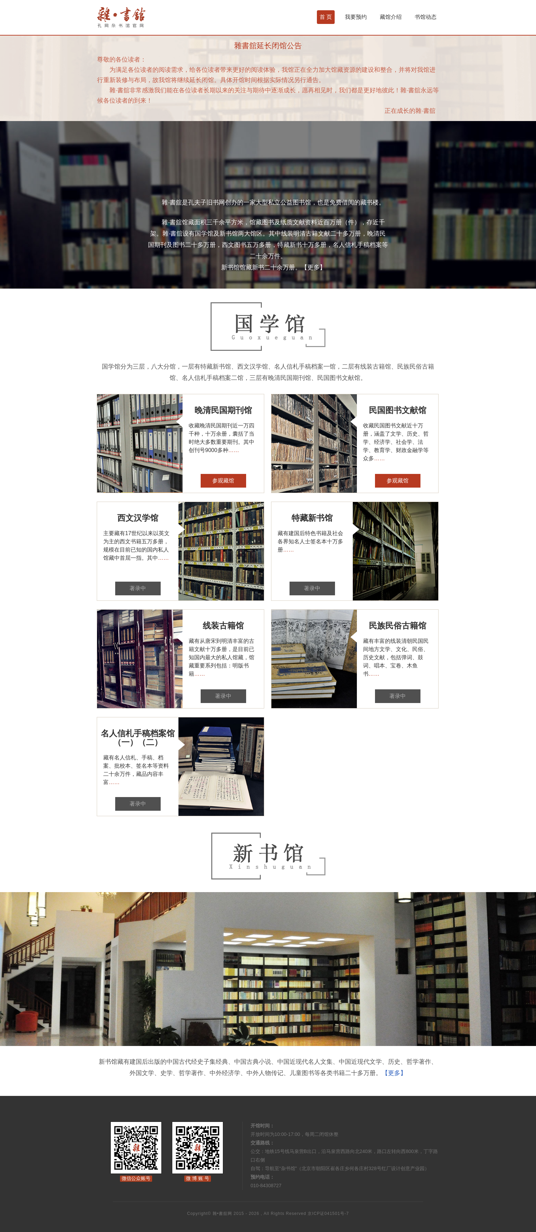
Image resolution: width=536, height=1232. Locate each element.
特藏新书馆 (312, 517)
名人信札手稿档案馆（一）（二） (138, 738)
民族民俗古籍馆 (397, 625)
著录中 (138, 588)
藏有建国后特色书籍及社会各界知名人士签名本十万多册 (310, 541)
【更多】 (313, 267)
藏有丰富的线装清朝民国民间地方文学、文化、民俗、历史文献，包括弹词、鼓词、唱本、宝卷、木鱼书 (396, 657)
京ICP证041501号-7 (328, 1213)
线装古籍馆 (223, 625)
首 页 (326, 17)
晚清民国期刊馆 (223, 410)
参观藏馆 (223, 480)
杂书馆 (139, 17)
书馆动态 (426, 17)
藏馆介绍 (391, 17)
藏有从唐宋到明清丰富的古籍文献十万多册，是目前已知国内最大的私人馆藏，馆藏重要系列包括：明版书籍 (221, 657)
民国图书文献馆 (397, 410)
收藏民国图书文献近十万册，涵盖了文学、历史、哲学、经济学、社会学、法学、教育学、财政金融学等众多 (396, 442)
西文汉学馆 (137, 517)
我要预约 (356, 17)
